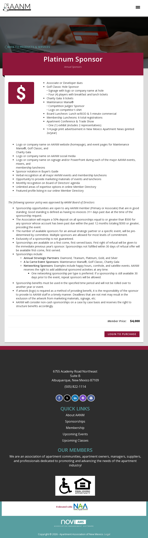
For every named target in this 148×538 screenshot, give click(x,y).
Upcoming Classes (75, 440)
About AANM (75, 415)
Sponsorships (75, 421)
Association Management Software (74, 523)
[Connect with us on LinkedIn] (75, 398)
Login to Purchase (122, 334)
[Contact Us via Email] (91, 398)
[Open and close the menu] (87, 7)
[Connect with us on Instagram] (83, 398)
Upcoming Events (75, 434)
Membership (75, 428)
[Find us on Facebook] (59, 398)
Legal (107, 534)
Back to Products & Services (27, 47)
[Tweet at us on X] (67, 398)
